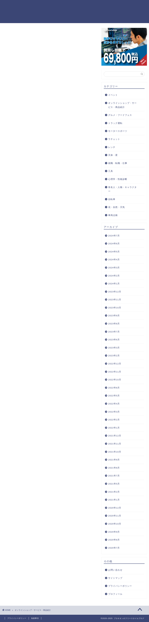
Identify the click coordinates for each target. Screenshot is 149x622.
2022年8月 (114, 388)
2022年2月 (114, 420)
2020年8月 (114, 540)
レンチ (111, 147)
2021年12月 (114, 436)
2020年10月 (114, 524)
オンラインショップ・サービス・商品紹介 (122, 105)
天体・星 (113, 155)
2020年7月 (114, 548)
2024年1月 (114, 284)
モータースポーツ (117, 131)
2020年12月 (114, 508)
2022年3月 (114, 412)
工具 (110, 171)
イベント (113, 95)
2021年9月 (114, 460)
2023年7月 (114, 332)
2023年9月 (114, 316)
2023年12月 (114, 292)
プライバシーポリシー (120, 586)
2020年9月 (114, 532)
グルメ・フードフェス (120, 115)
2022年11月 (114, 372)
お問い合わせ (115, 570)
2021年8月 (114, 468)
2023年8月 (114, 324)
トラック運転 (115, 123)
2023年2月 (114, 356)
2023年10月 (114, 308)
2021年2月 (114, 492)
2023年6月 (114, 340)
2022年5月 (114, 396)
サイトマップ (115, 578)
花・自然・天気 (116, 207)
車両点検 (113, 215)
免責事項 (35, 618)
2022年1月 (114, 428)
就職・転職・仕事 (117, 163)
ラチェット (114, 139)
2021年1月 (114, 500)
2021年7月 (114, 476)
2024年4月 (114, 260)
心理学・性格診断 (117, 179)
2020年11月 (114, 516)
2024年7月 (114, 236)
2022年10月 (114, 380)
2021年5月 (114, 484)
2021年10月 (114, 452)
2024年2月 (114, 276)
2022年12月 (114, 364)
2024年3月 (114, 268)
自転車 (111, 199)
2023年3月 (114, 348)
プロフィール (115, 594)
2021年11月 (114, 444)
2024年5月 (114, 252)
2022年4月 (114, 404)
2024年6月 (114, 244)
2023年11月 (114, 300)
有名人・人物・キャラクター (122, 189)
